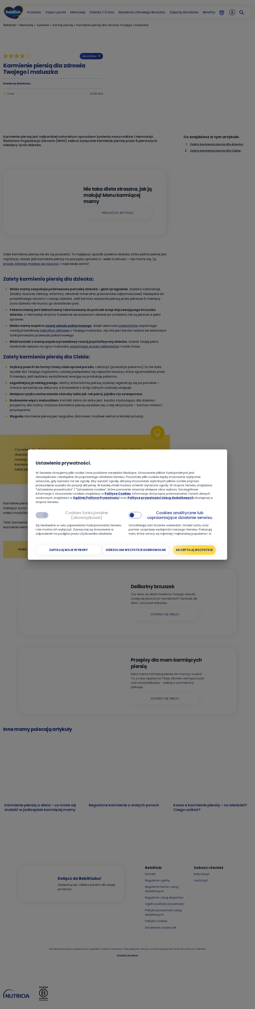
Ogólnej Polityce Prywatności (96, 498)
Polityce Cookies (118, 493)
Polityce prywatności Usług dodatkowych (161, 498)
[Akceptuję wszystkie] (194, 550)
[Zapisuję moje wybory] (68, 550)
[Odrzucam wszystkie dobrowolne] (135, 550)
